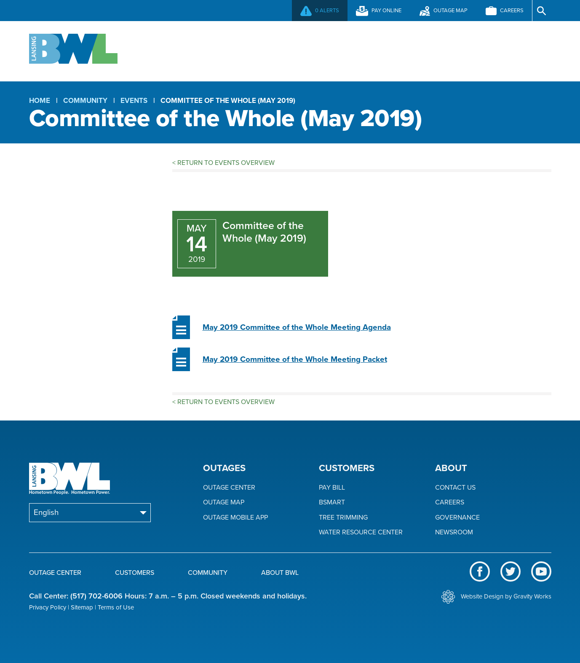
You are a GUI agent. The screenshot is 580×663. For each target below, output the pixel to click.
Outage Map (223, 503)
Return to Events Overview (223, 163)
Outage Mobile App (235, 518)
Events (133, 100)
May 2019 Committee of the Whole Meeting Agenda (297, 327)
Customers (289, 50)
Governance (457, 518)
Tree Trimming (343, 518)
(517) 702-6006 (96, 596)
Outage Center (189, 50)
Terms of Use (116, 607)
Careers (449, 503)
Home (39, 100)
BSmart (332, 503)
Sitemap (82, 607)
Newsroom (454, 532)
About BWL (474, 50)
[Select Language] (90, 512)
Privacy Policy (47, 607)
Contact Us (455, 488)
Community (382, 50)
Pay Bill (332, 488)
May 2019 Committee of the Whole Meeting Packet (295, 359)
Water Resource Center (361, 532)
